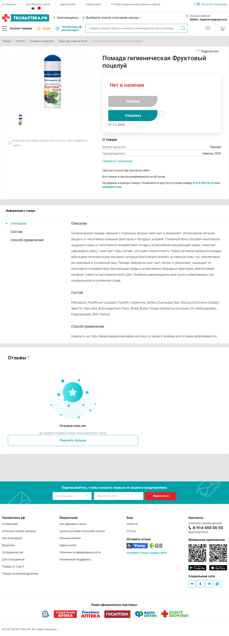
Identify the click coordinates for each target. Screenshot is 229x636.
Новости (132, 524)
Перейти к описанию (117, 161)
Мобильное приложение (207, 540)
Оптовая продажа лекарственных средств (135, 4)
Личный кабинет (70, 538)
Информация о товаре (20, 210)
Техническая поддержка (75, 559)
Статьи (131, 531)
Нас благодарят (12, 538)
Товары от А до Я (13, 566)
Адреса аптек (68, 4)
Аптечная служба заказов (19, 531)
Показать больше (73, 440)
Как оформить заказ (38, 4)
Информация (93, 4)
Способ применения (27, 240)
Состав (16, 232)
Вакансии (8, 545)
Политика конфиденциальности (80, 552)
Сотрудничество (12, 552)
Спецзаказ (133, 115)
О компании (9, 4)
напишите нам (111, 186)
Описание (19, 223)
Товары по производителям (20, 573)
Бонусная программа (211, 4)
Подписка (133, 101)
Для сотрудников (13, 559)
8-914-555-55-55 (203, 182)
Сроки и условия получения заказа (82, 531)
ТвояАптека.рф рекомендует (68, 28)
